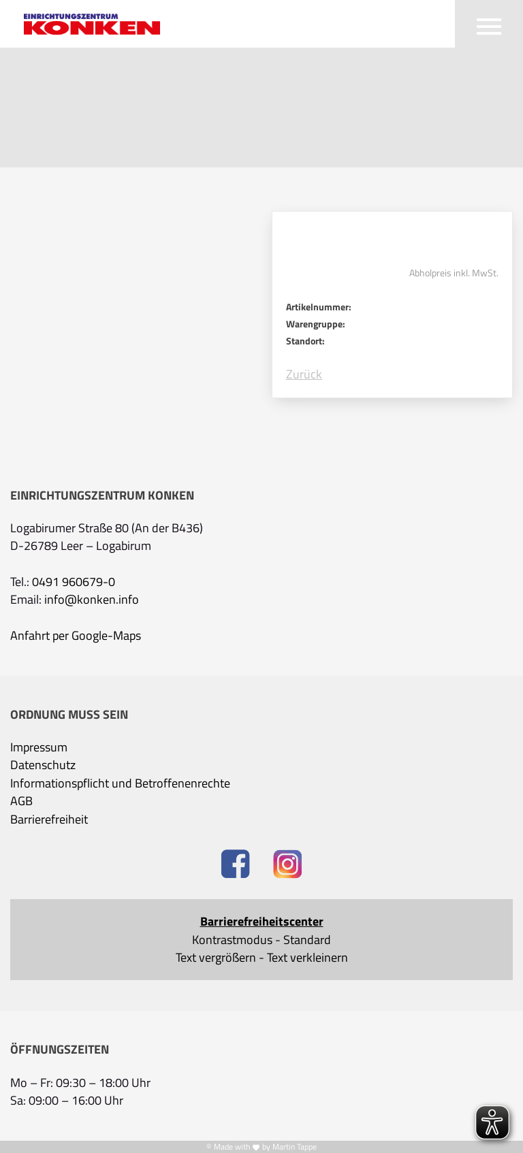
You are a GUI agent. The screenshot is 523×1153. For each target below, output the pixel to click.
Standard (307, 940)
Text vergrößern (216, 958)
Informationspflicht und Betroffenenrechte (120, 783)
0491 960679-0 (73, 582)
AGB (21, 801)
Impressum (38, 747)
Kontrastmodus (232, 940)
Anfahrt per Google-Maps (75, 636)
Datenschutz (43, 765)
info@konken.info (91, 599)
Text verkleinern (307, 958)
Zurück (304, 374)
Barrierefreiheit (49, 819)
